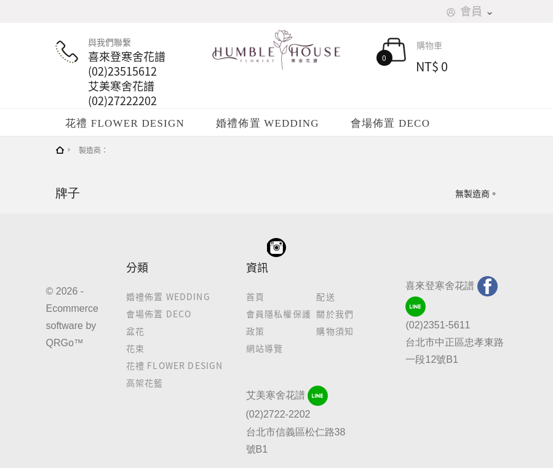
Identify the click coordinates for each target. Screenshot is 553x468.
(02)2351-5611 (437, 325)
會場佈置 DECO (390, 123)
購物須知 (335, 331)
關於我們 (335, 313)
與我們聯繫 (123, 72)
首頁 (255, 296)
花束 (135, 348)
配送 (325, 296)
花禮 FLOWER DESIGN (125, 123)
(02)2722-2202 (278, 414)
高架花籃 (145, 382)
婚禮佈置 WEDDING (267, 123)
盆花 (135, 331)
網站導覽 (265, 348)
